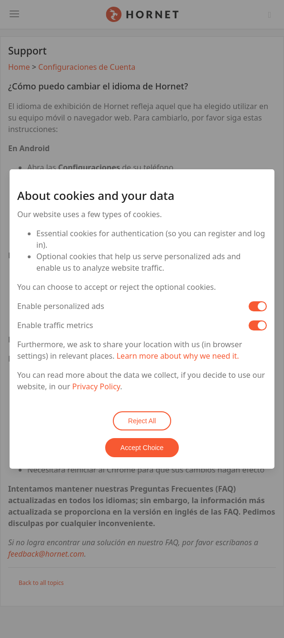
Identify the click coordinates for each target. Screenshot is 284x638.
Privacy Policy (96, 386)
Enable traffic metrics (55, 325)
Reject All (142, 421)
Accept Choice (142, 447)
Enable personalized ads (60, 306)
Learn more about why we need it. (178, 356)
